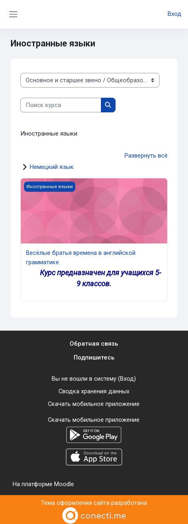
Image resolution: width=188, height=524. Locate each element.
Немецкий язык (52, 166)
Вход (174, 14)
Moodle (64, 481)
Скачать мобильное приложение (94, 402)
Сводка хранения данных (94, 389)
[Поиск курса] (60, 105)
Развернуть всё (146, 155)
